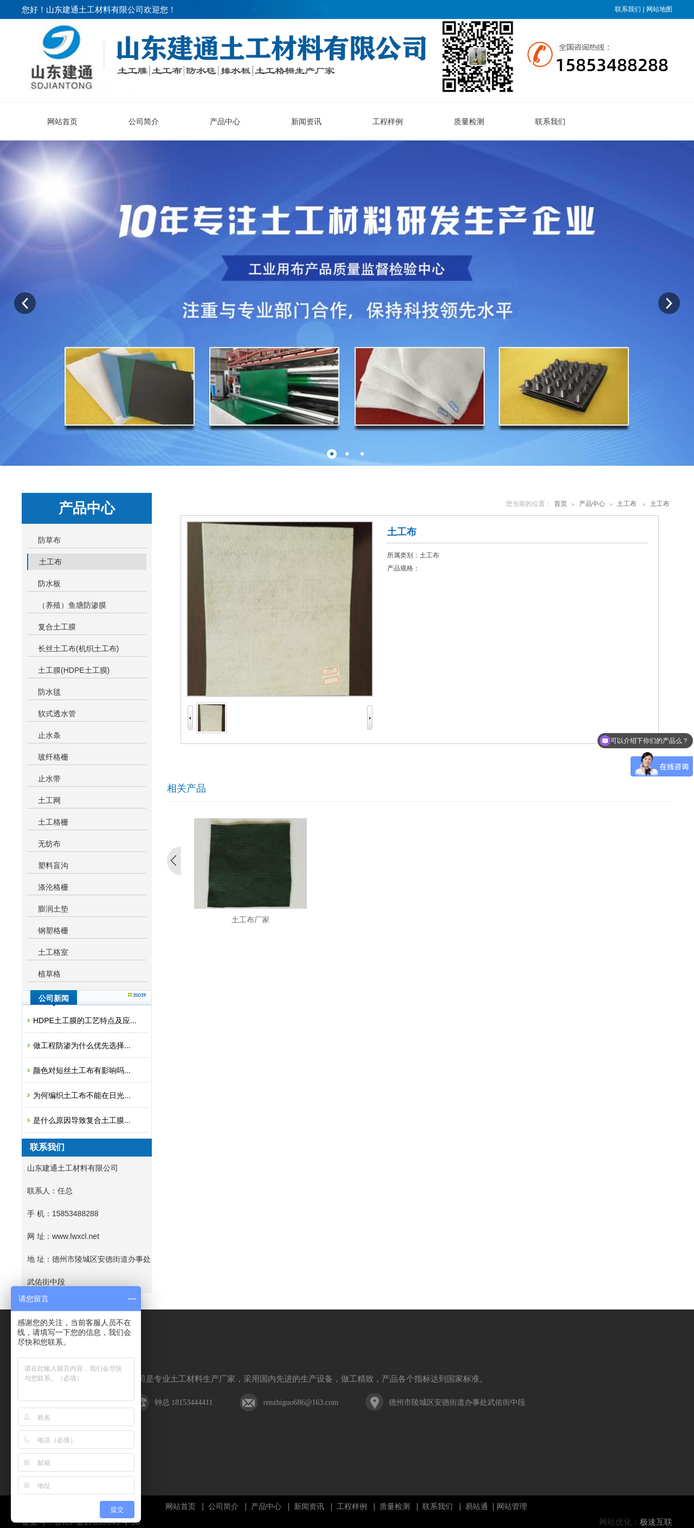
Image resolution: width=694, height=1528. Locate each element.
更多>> (137, 995)
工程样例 (352, 1506)
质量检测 (395, 1506)
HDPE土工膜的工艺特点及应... (85, 1020)
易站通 (480, 1506)
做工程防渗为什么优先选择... (82, 1045)
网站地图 (659, 9)
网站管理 (512, 1506)
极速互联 (656, 1522)
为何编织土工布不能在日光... (82, 1095)
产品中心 (592, 504)
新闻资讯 (309, 1506)
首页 (560, 504)
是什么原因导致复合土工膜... (82, 1120)
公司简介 (223, 1506)
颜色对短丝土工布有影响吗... (82, 1070)
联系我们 (628, 9)
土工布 (627, 504)
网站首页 (180, 1506)
